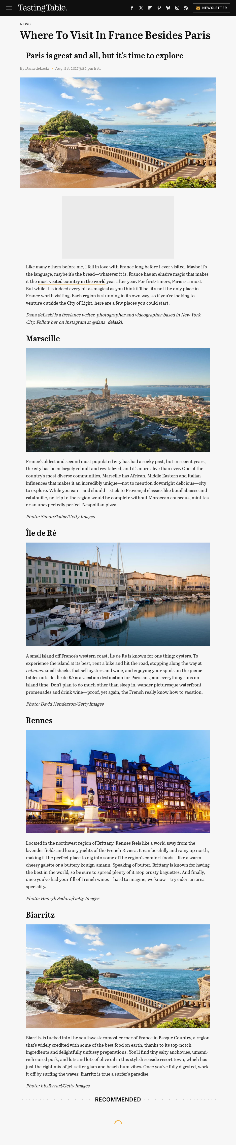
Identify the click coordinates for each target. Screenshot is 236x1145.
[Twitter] (141, 9)
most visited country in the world (72, 281)
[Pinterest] (159, 9)
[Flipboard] (150, 9)
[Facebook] (131, 9)
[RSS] (186, 9)
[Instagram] (177, 9)
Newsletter (211, 7)
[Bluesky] (168, 9)
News (25, 23)
